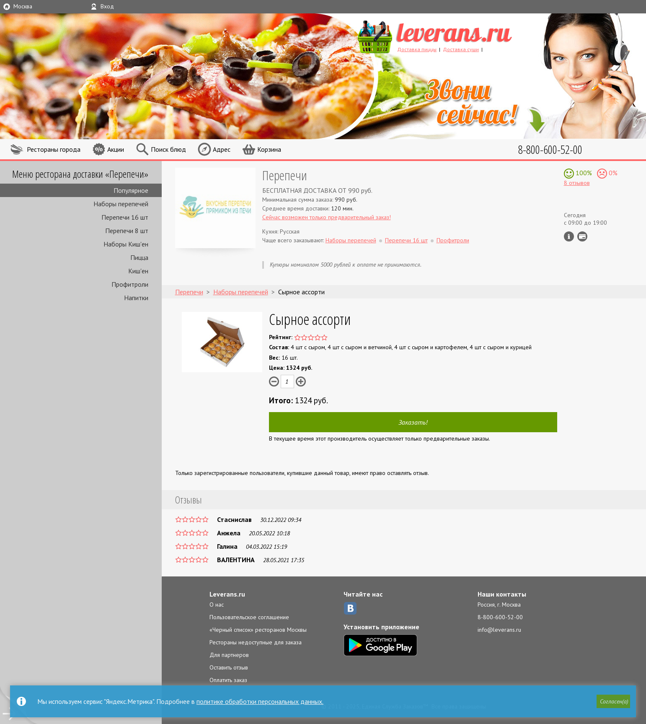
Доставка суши (461, 49)
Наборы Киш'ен (125, 244)
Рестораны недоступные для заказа (255, 642)
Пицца (139, 257)
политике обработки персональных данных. (259, 701)
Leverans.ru (227, 594)
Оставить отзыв (228, 667)
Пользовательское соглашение (249, 617)
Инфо (569, 236)
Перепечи (284, 175)
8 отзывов (577, 183)
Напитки (136, 297)
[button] (613, 701)
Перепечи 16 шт (124, 217)
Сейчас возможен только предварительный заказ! (326, 217)
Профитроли (129, 284)
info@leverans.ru (499, 629)
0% (612, 173)
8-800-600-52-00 (500, 617)
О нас (216, 604)
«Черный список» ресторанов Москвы (258, 629)
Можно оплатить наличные (582, 236)
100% (583, 173)
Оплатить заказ (228, 680)
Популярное (131, 190)
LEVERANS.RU (451, 35)
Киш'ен (138, 271)
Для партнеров (229, 655)
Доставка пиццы (417, 49)
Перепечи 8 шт (126, 230)
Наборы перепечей (120, 204)
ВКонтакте (350, 608)
